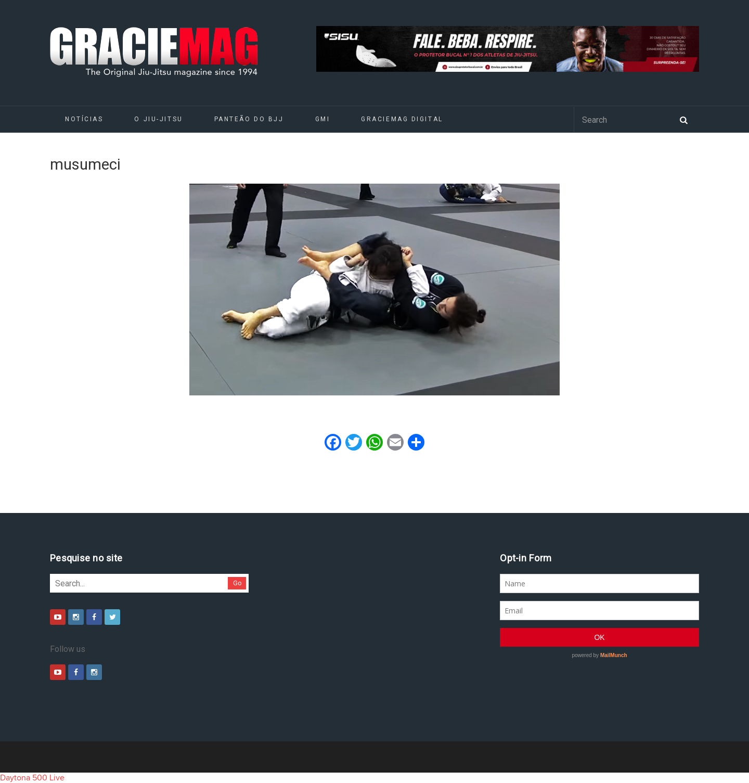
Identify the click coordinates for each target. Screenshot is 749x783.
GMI (322, 119)
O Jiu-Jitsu (158, 119)
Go (237, 583)
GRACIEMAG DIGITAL (402, 119)
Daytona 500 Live (32, 778)
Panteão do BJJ (249, 119)
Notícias (84, 119)
